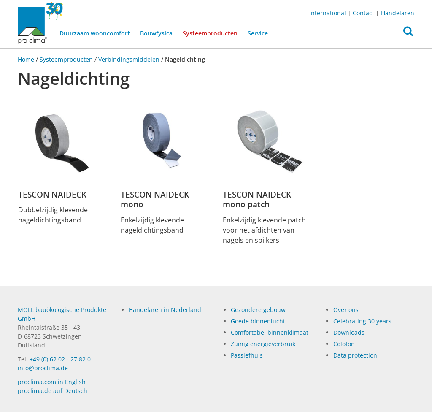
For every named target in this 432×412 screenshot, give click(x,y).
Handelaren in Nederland (165, 310)
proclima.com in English (52, 382)
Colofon (344, 344)
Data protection (355, 355)
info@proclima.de (43, 368)
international (327, 13)
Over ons (346, 310)
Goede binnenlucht (258, 321)
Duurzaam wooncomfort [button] (94, 33)
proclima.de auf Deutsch (52, 391)
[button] (408, 33)
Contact (363, 13)
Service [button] (258, 33)
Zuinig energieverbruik (263, 344)
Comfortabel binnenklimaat (269, 332)
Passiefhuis (247, 355)
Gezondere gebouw (258, 310)
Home (27, 59)
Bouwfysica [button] (156, 33)
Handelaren (397, 13)
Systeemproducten (213, 32)
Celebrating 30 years (362, 321)
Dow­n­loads (348, 332)
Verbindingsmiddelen (128, 59)
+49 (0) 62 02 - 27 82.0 (60, 359)
